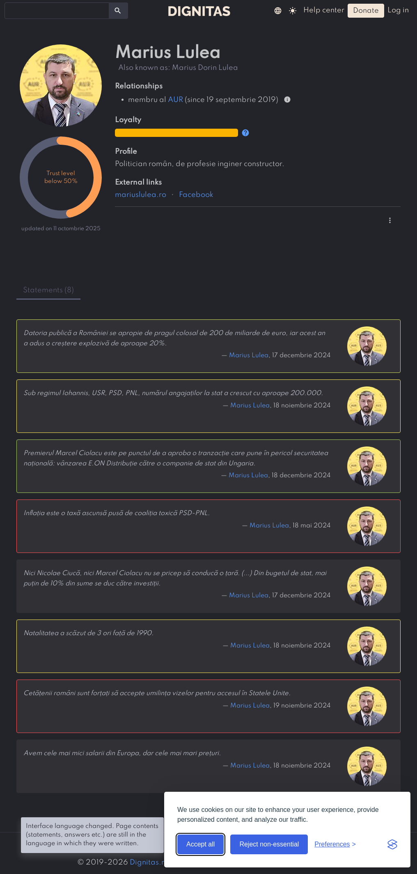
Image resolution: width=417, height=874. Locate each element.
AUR (175, 99)
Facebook (196, 195)
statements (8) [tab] (48, 290)
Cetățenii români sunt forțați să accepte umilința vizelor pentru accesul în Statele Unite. (157, 693)
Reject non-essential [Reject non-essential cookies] (269, 844)
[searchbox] (12, 10)
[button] (277, 10)
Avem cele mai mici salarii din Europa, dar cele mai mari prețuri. (122, 753)
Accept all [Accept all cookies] (200, 844)
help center (323, 10)
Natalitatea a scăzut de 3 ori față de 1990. (88, 633)
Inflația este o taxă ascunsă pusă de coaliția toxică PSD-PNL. (116, 513)
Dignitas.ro (149, 862)
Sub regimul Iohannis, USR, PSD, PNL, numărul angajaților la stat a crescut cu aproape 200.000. (173, 393)
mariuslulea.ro (140, 195)
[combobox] (57, 10)
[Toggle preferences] (335, 844)
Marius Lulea (248, 355)
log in (398, 10)
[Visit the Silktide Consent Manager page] (392, 844)
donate (366, 10)
